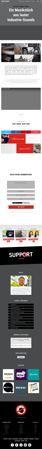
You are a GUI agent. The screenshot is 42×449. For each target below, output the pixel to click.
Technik (35, 419)
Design (21, 417)
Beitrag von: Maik (21, 121)
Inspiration (21, 410)
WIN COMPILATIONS (8, 217)
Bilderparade (6, 413)
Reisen (36, 416)
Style (35, 418)
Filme (6, 417)
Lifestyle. (33, 1)
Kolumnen (35, 414)
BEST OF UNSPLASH (21, 217)
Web (35, 422)
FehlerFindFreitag (6, 414)
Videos (21, 422)
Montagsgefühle (6, 415)
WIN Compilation (6, 422)
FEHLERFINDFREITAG (34, 217)
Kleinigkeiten (6, 416)
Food (35, 413)
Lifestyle (35, 410)
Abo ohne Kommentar (26, 191)
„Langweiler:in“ (27, 327)
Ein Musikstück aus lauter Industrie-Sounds (21, 15)
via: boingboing (21, 114)
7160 (22, 405)
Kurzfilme (6, 418)
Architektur (21, 414)
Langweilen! (21, 345)
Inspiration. (27, 1)
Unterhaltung (6, 410)
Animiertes (21, 413)
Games (6, 419)
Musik (35, 415)
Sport (35, 417)
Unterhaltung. (21, 1)
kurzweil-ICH (21, 419)
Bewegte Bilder (21, 416)
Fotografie (21, 418)
